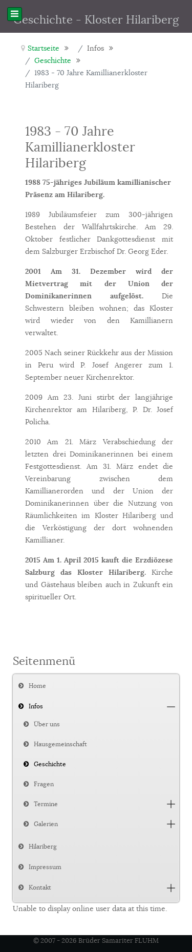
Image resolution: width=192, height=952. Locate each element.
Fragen (44, 784)
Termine (46, 804)
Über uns (47, 724)
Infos (36, 706)
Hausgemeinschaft (60, 744)
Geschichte (50, 764)
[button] (171, 707)
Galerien (46, 824)
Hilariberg (43, 846)
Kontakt (40, 887)
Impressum (45, 867)
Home (37, 685)
